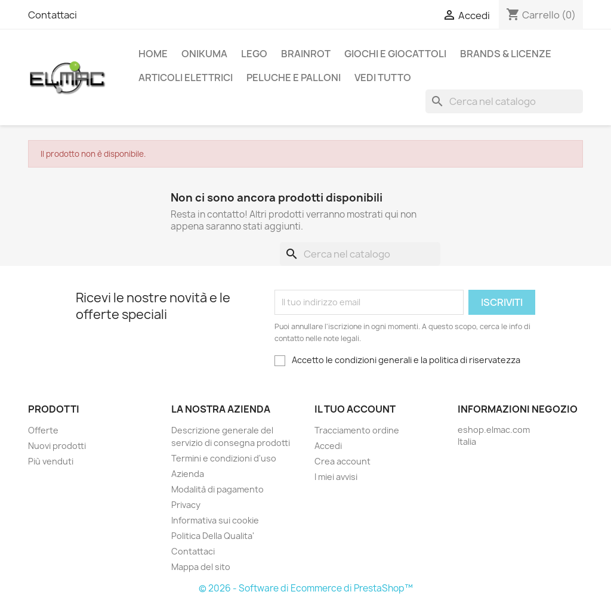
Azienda (187, 473)
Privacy (185, 504)
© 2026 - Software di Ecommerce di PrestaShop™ (306, 588)
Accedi (328, 445)
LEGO (254, 53)
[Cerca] (504, 101)
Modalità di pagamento (217, 489)
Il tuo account (355, 409)
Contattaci (52, 14)
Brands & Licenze (505, 53)
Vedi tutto (382, 77)
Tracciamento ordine (356, 430)
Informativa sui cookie (215, 520)
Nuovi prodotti (57, 445)
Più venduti (50, 461)
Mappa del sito (200, 566)
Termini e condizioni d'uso (223, 458)
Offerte (43, 430)
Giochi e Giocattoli (395, 53)
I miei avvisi (335, 476)
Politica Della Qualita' (212, 535)
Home (153, 53)
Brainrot (306, 53)
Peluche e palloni (293, 77)
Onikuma (204, 53)
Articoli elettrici (185, 77)
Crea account (342, 461)
